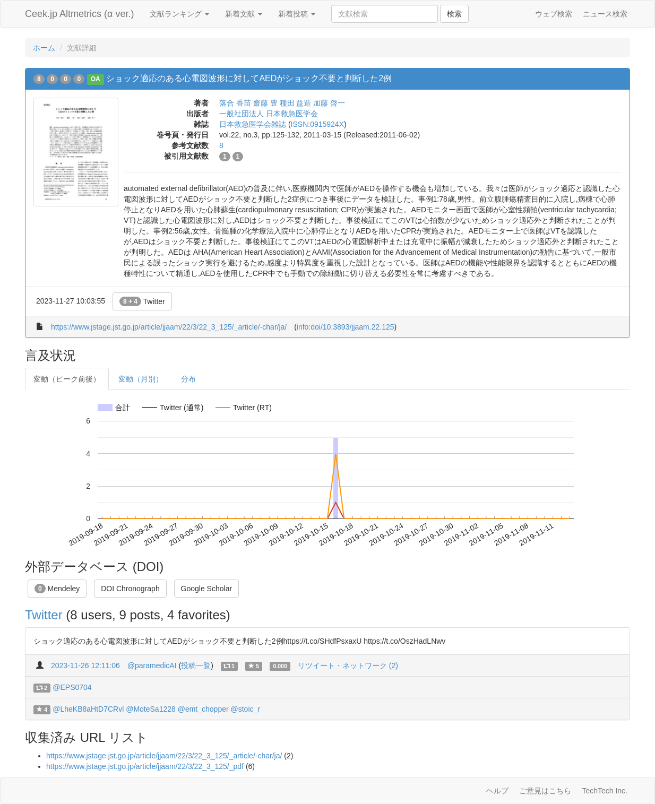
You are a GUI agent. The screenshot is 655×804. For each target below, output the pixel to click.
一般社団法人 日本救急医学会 (268, 113)
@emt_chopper (203, 709)
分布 (188, 379)
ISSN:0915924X (317, 124)
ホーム (44, 48)
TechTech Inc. (604, 790)
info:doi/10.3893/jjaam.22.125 (345, 327)
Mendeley (57, 588)
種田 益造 (296, 103)
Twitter (142, 301)
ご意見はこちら (545, 790)
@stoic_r (245, 709)
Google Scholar (206, 588)
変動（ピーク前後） (66, 379)
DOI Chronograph (130, 588)
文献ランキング (179, 14)
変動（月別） (140, 379)
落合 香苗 (235, 103)
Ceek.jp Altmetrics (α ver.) (79, 13)
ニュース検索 (605, 14)
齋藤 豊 (265, 103)
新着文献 (243, 14)
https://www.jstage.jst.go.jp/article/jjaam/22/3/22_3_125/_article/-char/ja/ (169, 327)
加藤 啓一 (329, 103)
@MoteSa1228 (151, 709)
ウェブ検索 (553, 14)
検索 (454, 14)
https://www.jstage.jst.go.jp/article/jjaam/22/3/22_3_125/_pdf (145, 766)
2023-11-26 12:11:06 (85, 665)
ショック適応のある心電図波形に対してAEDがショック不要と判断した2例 (249, 78)
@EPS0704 (72, 687)
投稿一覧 (196, 665)
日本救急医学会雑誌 (252, 124)
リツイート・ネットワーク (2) (348, 665)
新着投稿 (296, 14)
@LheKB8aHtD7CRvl (88, 709)
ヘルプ (497, 790)
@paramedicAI (152, 665)
